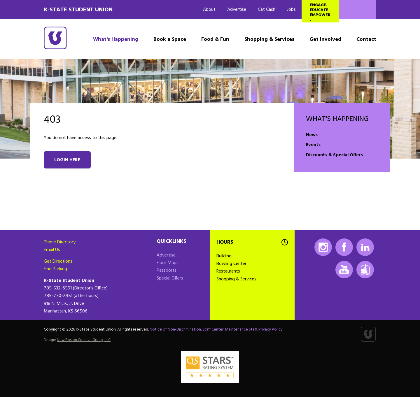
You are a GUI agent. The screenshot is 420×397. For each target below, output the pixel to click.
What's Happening (115, 39)
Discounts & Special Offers (334, 155)
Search (357, 9)
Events (313, 145)
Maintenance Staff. (241, 329)
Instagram (323, 247)
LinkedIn (365, 247)
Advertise (236, 9)
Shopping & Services (269, 39)
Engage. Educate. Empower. (320, 12)
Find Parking (55, 269)
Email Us (52, 250)
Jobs (291, 9)
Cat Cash (266, 9)
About (209, 9)
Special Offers (170, 278)
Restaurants (228, 271)
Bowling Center (231, 264)
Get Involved (325, 39)
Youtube (344, 269)
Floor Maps (167, 263)
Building (224, 256)
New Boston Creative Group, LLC (84, 340)
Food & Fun (215, 39)
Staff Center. (213, 329)
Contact (366, 39)
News (312, 135)
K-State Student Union (78, 10)
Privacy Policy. (270, 329)
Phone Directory (60, 242)
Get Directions (58, 261)
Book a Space (169, 39)
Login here (67, 160)
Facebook (344, 247)
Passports (166, 270)
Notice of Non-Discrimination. (176, 329)
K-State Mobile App (365, 269)
